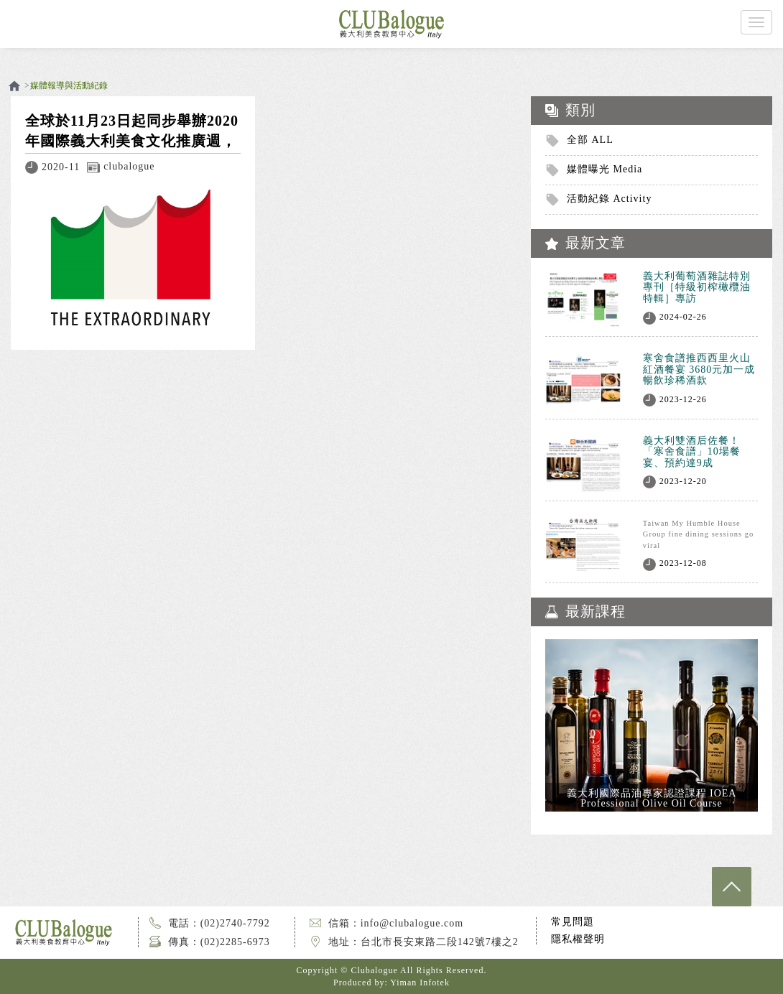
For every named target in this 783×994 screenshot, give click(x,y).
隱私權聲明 (578, 939)
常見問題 (572, 921)
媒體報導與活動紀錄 (69, 85)
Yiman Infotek (420, 982)
